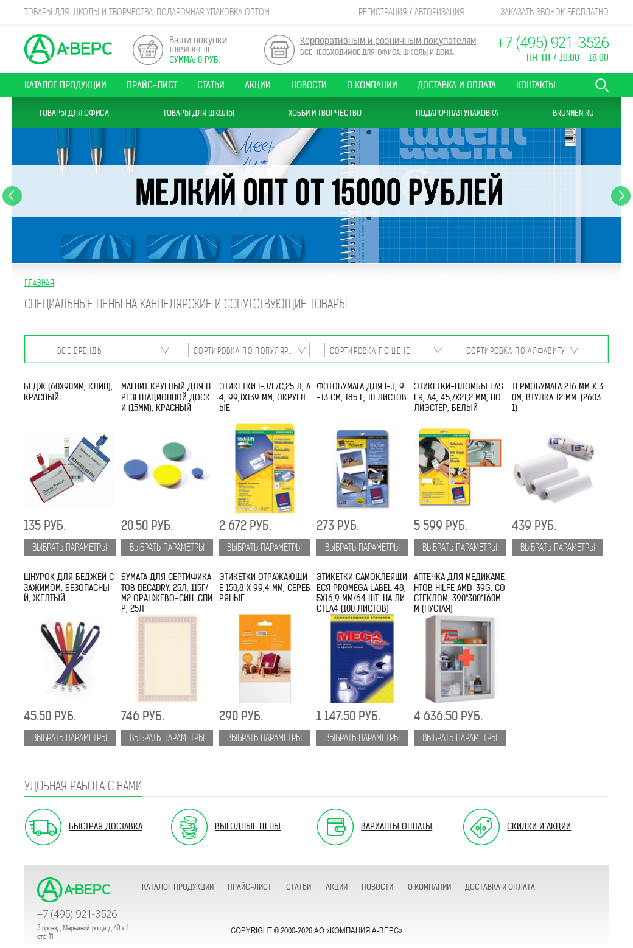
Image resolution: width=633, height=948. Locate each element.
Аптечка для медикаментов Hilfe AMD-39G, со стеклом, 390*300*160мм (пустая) (459, 593)
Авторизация (439, 12)
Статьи (211, 85)
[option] (316, 195)
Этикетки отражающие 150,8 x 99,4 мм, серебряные (264, 588)
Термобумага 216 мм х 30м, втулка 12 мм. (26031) (557, 397)
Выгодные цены (248, 826)
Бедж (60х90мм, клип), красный (68, 392)
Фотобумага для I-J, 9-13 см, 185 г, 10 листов (361, 392)
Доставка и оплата (457, 85)
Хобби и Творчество (325, 112)
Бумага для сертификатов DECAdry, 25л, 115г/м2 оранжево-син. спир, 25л (166, 593)
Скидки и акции (539, 826)
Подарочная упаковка (457, 112)
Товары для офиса (74, 112)
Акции (258, 85)
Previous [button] (12, 196)
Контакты (536, 85)
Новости (309, 85)
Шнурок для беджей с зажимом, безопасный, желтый (69, 588)
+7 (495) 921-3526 (552, 43)
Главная (39, 282)
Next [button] (621, 196)
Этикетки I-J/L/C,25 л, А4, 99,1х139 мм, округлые (264, 397)
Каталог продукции (65, 85)
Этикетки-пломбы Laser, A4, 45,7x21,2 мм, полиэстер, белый (458, 397)
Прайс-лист (152, 85)
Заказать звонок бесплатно (554, 12)
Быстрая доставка (105, 826)
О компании (372, 85)
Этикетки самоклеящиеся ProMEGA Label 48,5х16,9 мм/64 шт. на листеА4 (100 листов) (361, 593)
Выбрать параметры (69, 547)
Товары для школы (198, 112)
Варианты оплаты (396, 826)
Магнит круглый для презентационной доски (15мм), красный (166, 397)
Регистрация (382, 12)
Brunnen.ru (573, 112)
